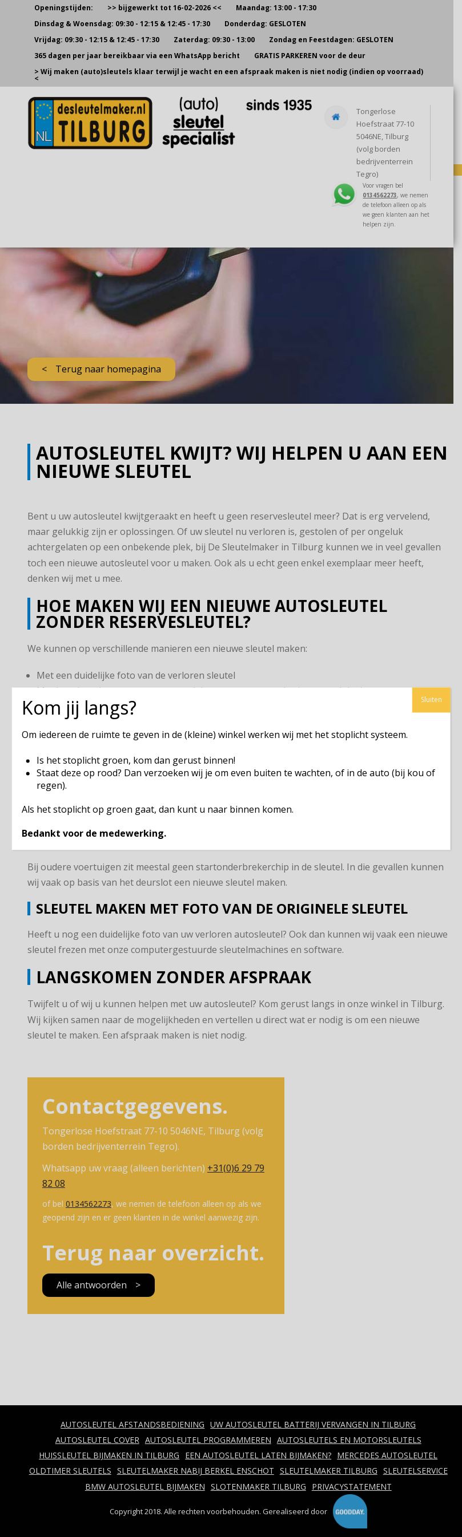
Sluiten (431, 699)
